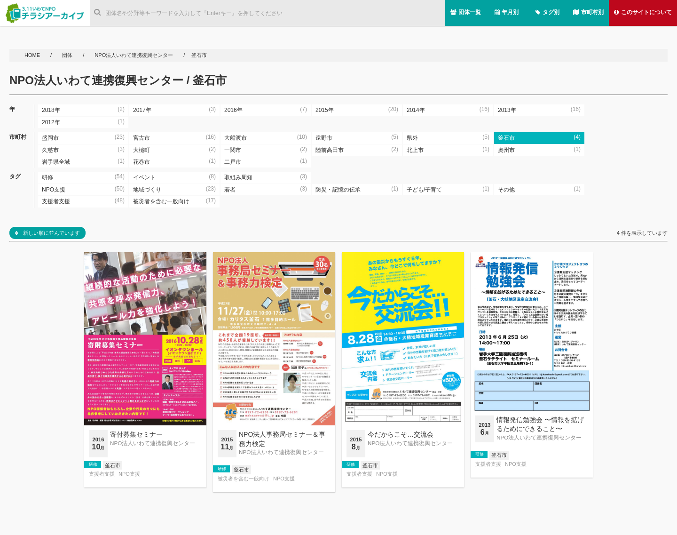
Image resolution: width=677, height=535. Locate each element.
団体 (68, 55)
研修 (93, 464)
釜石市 (112, 465)
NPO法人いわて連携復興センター (133, 55)
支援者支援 (102, 474)
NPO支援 (129, 474)
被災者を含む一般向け (243, 478)
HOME (32, 55)
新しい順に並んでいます (47, 233)
